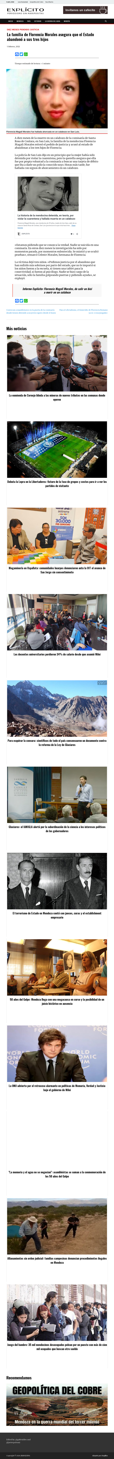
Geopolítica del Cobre (36, 2)
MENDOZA (20, 21)
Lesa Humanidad (23, 2)
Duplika (105, 1456)
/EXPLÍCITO (25, 1456)
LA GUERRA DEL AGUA (52, 21)
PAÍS (29, 21)
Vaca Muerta (49, 2)
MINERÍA (67, 21)
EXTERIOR (37, 21)
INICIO (10, 21)
